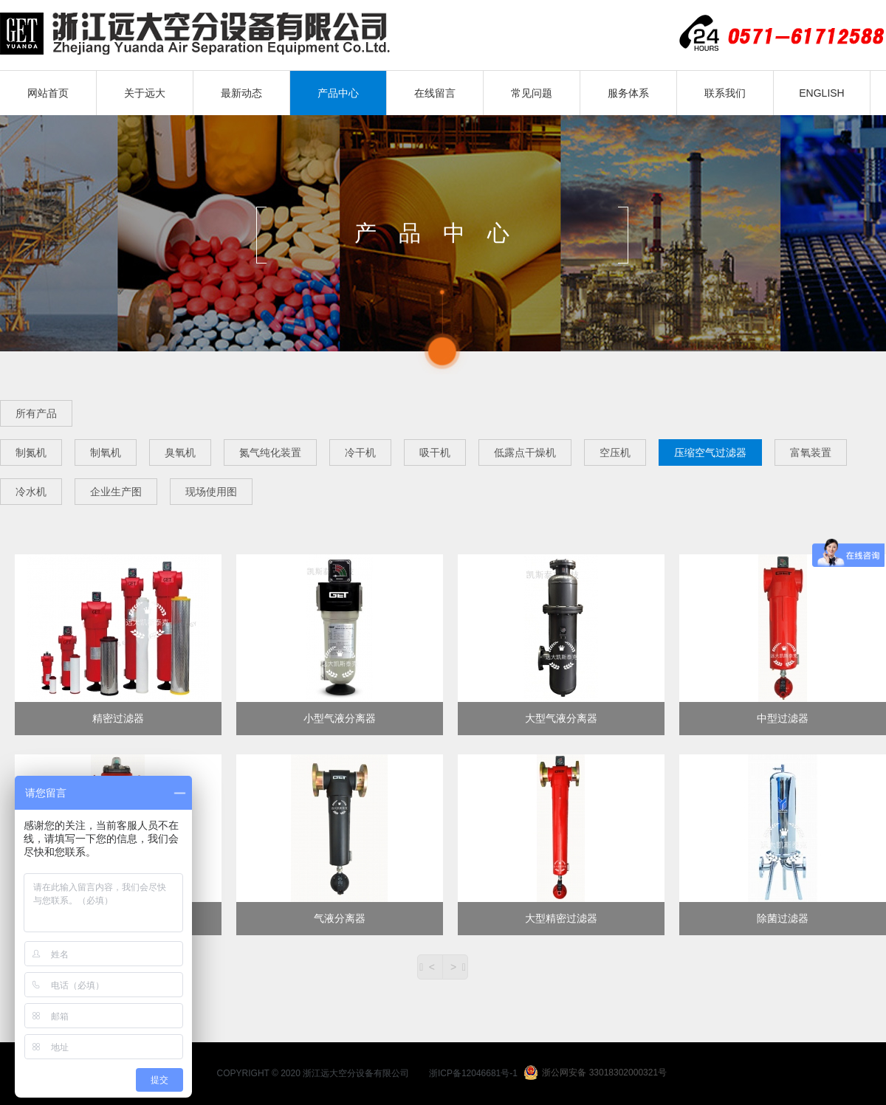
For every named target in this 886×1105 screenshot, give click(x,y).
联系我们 (725, 93)
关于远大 (144, 93)
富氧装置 (810, 452)
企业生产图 (116, 492)
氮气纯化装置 (270, 452)
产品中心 (338, 93)
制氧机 (105, 452)
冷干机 (360, 452)
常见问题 (531, 93)
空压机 (615, 452)
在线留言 (435, 93)
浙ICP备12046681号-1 (473, 1073)
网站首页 (48, 93)
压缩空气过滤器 (710, 452)
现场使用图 (211, 492)
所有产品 (36, 413)
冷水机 (31, 492)
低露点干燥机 (525, 452)
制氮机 (31, 452)
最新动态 (241, 93)
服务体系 (628, 93)
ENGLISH (821, 93)
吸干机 (434, 452)
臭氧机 (180, 452)
